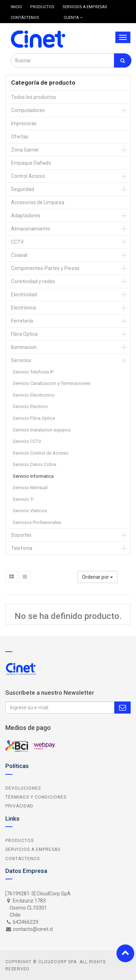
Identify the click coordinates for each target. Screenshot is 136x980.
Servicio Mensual (30, 487)
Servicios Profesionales (37, 522)
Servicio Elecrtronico (34, 395)
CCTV (17, 242)
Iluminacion (24, 347)
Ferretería (22, 321)
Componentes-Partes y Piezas (45, 268)
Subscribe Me (122, 707)
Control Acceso (28, 176)
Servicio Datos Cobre (34, 464)
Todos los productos (33, 97)
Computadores (28, 110)
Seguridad (22, 189)
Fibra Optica (24, 334)
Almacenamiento (30, 229)
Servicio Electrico (30, 406)
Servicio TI (23, 499)
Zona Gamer (25, 150)
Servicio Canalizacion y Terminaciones (52, 383)
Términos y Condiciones (35, 797)
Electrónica (23, 308)
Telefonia (21, 548)
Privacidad (19, 806)
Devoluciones (23, 788)
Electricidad (24, 294)
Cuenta (73, 17)
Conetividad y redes (33, 281)
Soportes (21, 535)
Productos (19, 840)
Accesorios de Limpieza (37, 202)
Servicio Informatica (33, 476)
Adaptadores (25, 215)
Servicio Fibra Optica (34, 418)
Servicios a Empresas (32, 849)
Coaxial (19, 255)
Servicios (21, 360)
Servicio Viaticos (30, 510)
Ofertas (19, 136)
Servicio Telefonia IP (33, 372)
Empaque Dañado (31, 163)
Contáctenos (22, 858)
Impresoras (24, 123)
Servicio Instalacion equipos (42, 430)
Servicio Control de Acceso (41, 453)
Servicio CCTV (27, 441)
